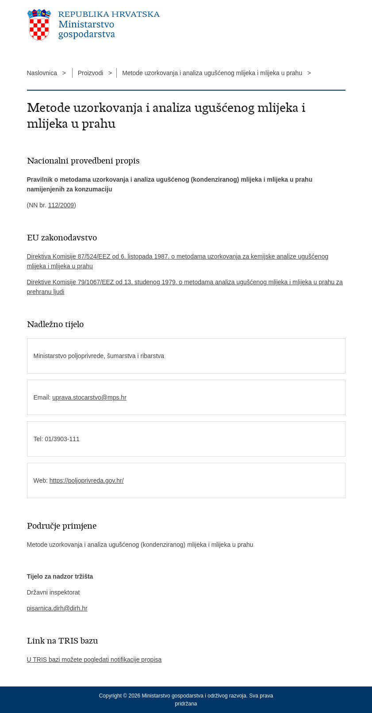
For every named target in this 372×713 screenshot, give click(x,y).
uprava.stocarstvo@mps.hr (89, 397)
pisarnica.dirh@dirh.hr (57, 608)
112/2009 (61, 205)
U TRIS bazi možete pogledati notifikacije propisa (94, 659)
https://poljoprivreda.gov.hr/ (87, 480)
